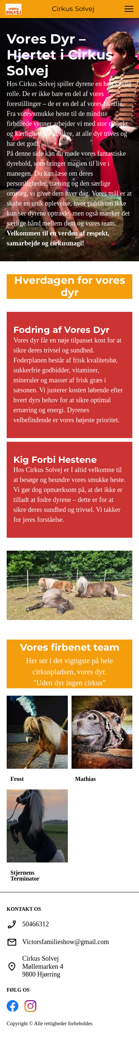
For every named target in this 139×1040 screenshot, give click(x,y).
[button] (129, 9)
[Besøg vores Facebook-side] (13, 1006)
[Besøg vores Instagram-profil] (30, 1006)
